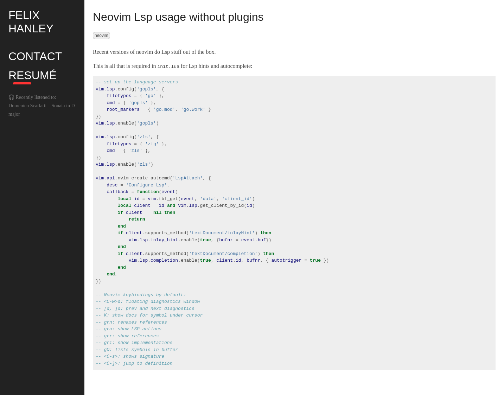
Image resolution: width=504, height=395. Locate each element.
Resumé (32, 75)
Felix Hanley (30, 22)
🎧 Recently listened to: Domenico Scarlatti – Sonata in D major (41, 106)
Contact (35, 56)
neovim (101, 35)
